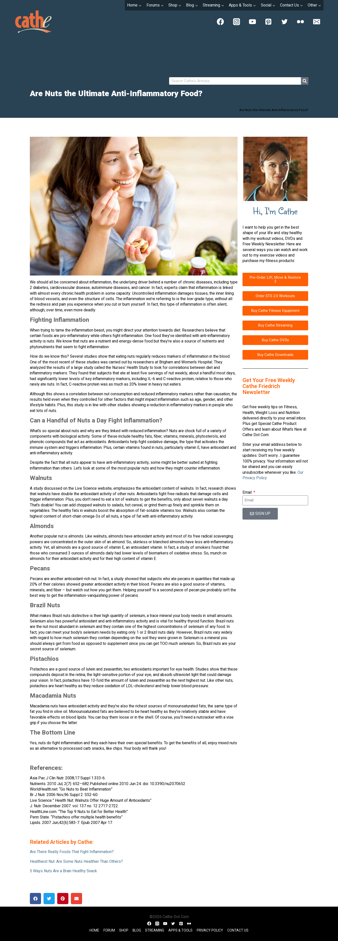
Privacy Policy (210, 930)
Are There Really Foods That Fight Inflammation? (72, 852)
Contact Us (237, 930)
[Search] (304, 81)
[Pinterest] (268, 22)
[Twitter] (284, 22)
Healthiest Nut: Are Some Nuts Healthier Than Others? (76, 862)
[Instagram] (236, 22)
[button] (35, 898)
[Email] (317, 22)
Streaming (154, 930)
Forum (109, 930)
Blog (137, 930)
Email (247, 492)
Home (94, 930)
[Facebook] (220, 22)
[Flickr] (300, 22)
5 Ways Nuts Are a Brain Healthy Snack (63, 871)
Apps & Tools (180, 930)
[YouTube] (252, 22)
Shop (123, 930)
